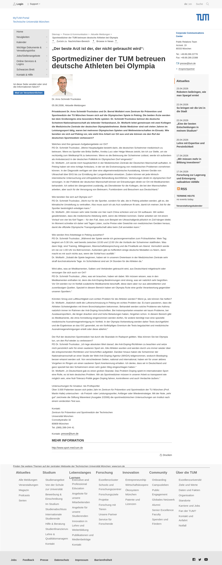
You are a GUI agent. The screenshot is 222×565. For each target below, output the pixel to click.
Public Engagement (163, 489)
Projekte (103, 498)
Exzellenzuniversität (190, 479)
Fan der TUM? (187, 509)
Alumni (156, 499)
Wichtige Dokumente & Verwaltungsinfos (46, 46)
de (186, 4)
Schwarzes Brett (46, 65)
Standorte (184, 499)
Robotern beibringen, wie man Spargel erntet (191, 93)
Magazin (24, 489)
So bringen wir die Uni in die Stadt (190, 109)
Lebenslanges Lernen (79, 474)
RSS (182, 186)
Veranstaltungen (28, 484)
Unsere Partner (107, 512)
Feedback (27, 556)
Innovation (130, 472)
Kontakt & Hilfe (46, 70)
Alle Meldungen (28, 479)
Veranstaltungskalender (188, 203)
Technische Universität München (202, 16)
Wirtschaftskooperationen (140, 484)
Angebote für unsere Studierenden (79, 510)
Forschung (104, 472)
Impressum (79, 556)
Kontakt (49, 540)
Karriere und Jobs (189, 504)
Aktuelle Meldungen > (99, 34)
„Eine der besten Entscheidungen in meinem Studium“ (187, 126)
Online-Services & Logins (46, 60)
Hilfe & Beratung (54, 521)
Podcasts (24, 494)
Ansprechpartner (186, 69)
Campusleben (160, 484)
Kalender (46, 41)
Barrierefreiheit (99, 556)
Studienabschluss (55, 507)
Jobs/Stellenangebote (46, 54)
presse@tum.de (69, 433)
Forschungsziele (108, 493)
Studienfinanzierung (56, 526)
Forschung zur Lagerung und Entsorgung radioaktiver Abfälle (190, 176)
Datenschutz (60, 556)
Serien (22, 499)
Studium (49, 472)
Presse (43, 556)
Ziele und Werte (188, 484)
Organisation (186, 494)
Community (157, 472)
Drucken (166, 454)
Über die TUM (186, 472)
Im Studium (52, 502)
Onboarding (159, 479)
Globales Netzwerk (163, 494)
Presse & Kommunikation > (75, 34)
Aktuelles (23, 472)
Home (19, 31)
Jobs (13, 556)
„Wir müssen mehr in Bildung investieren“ (188, 159)
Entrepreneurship (135, 479)
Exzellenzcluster (108, 479)
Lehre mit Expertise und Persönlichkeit (190, 143)
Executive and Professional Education (80, 483)
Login (18, 4)
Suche (202, 4)
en (191, 4)
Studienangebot (54, 479)
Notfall (182, 523)
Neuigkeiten (46, 36)
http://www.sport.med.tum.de (67, 447)
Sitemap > (56, 34)
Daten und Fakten (189, 489)
